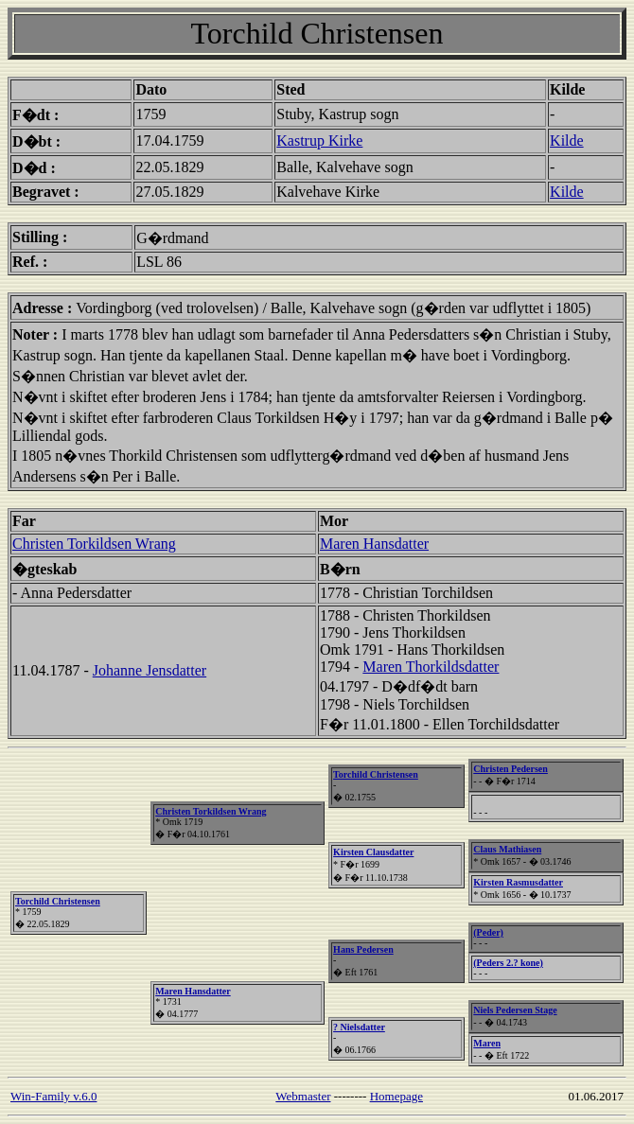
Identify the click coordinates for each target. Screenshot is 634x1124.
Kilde (567, 140)
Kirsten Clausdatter (373, 852)
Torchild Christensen (57, 901)
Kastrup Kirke (319, 140)
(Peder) (488, 932)
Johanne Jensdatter (149, 670)
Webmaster (302, 1096)
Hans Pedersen (363, 949)
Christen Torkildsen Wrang (94, 544)
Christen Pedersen (510, 769)
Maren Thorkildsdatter (430, 667)
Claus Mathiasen (507, 849)
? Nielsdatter (359, 1027)
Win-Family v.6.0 (53, 1096)
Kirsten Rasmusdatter (518, 882)
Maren (487, 1043)
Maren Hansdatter (374, 544)
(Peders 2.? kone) (508, 962)
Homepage (396, 1096)
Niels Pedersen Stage (514, 1010)
